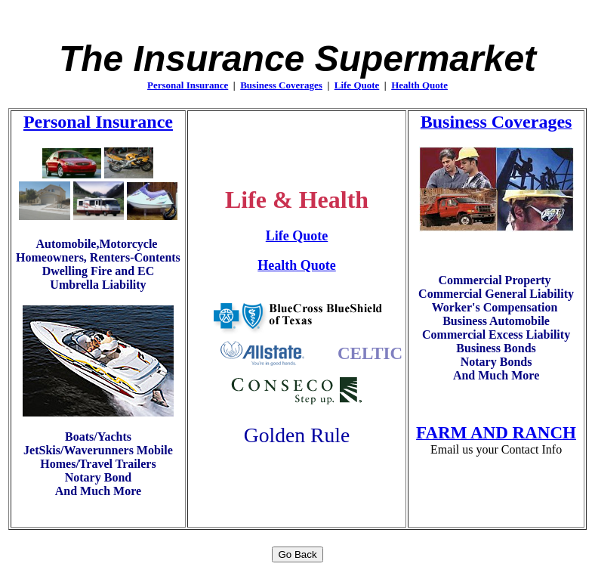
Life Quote (357, 85)
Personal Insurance (187, 85)
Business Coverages (281, 85)
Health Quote (419, 85)
